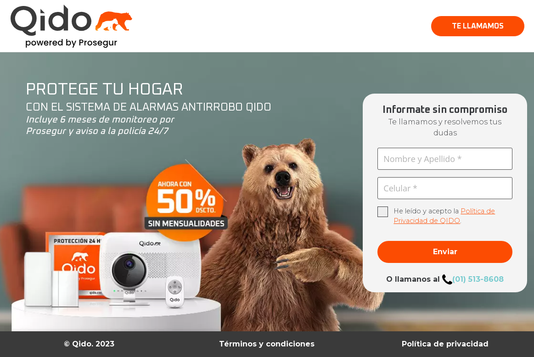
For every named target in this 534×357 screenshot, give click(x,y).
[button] (478, 26)
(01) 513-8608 (478, 279)
